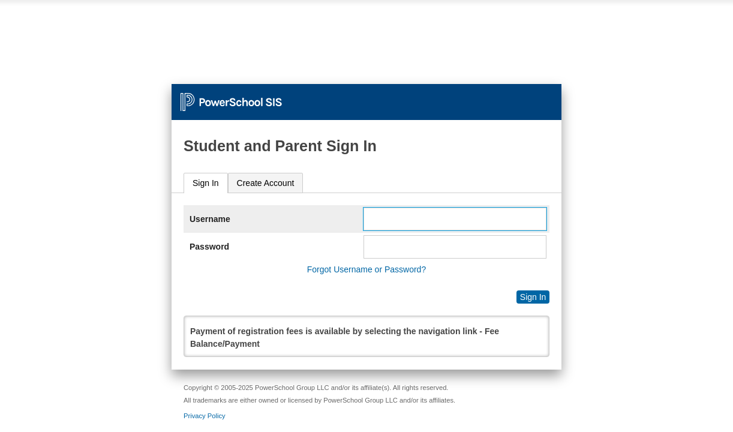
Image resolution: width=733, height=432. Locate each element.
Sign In (206, 183)
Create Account (266, 183)
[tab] (206, 183)
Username (210, 219)
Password (209, 246)
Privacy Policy (205, 415)
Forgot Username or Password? (366, 269)
